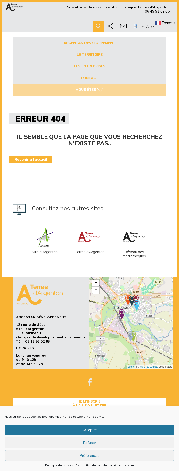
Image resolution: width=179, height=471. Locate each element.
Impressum (126, 465)
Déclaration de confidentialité (96, 465)
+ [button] (95, 283)
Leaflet (131, 366)
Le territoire (90, 54)
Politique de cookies (59, 465)
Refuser (89, 442)
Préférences (89, 455)
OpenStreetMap (149, 366)
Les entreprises (89, 66)
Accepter (89, 430)
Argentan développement (89, 43)
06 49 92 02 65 (157, 11)
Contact (89, 78)
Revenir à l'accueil (30, 159)
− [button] (95, 290)
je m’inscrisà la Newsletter (90, 403)
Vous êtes (89, 89)
